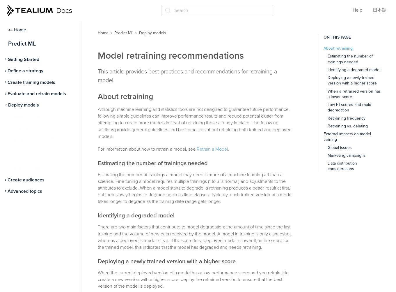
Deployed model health (32, 139)
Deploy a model (25, 116)
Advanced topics (25, 191)
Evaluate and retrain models (37, 94)
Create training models (31, 82)
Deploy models (23, 105)
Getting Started (23, 59)
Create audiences (26, 180)
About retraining (338, 48)
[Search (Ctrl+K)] (217, 10)
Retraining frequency (346, 118)
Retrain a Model (212, 149)
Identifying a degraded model (354, 69)
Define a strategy (25, 71)
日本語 (380, 10)
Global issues (340, 147)
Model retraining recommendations (27, 154)
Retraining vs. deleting (348, 126)
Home (17, 30)
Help (357, 10)
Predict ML (123, 32)
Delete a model (24, 169)
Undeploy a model (27, 128)
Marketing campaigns (347, 155)
